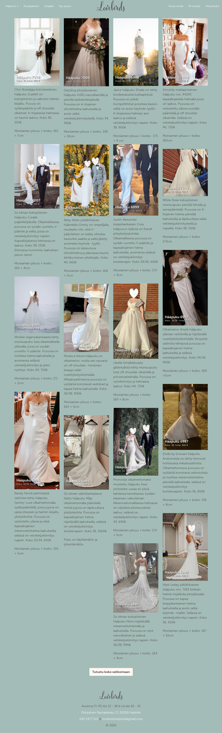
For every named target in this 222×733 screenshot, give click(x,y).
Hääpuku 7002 (28, 77)
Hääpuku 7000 (78, 78)
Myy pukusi (65, 6)
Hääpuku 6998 (127, 77)
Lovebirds (111, 4)
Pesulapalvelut (31, 6)
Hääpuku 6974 (127, 467)
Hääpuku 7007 (28, 200)
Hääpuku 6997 (77, 208)
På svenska (194, 6)
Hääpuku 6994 (78, 481)
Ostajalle (49, 6)
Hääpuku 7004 (78, 343)
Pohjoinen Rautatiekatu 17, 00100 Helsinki (111, 712)
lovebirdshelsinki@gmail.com (122, 719)
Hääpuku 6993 (127, 350)
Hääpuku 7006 (177, 188)
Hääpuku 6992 (177, 317)
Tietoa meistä (175, 6)
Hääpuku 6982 (177, 572)
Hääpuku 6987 (176, 441)
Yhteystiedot (212, 6)
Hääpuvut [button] (11, 6)
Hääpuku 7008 (177, 77)
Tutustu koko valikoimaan (111, 672)
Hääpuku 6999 (127, 207)
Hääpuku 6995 (28, 325)
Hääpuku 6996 (28, 480)
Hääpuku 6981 (127, 604)
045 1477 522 (88, 719)
